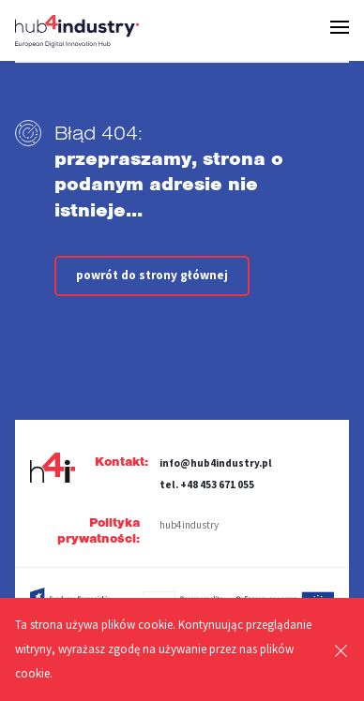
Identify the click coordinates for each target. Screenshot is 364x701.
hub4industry (189, 524)
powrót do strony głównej (152, 275)
